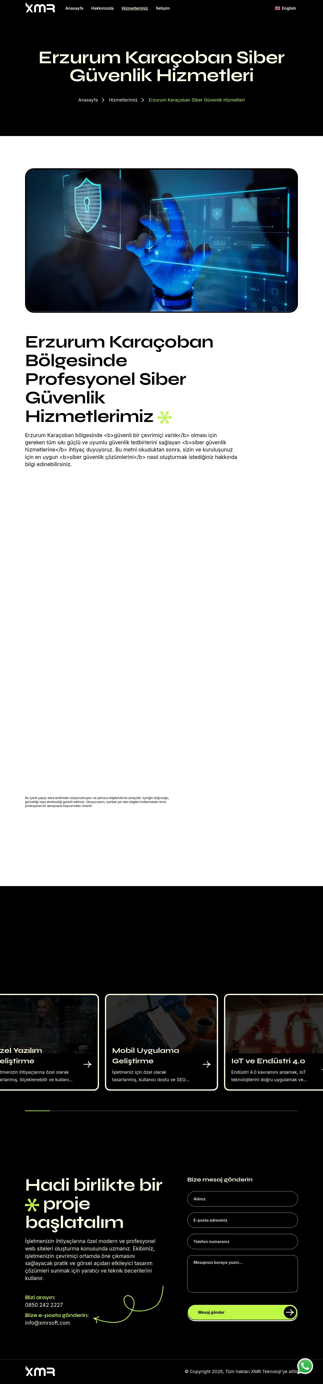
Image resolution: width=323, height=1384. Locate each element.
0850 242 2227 (44, 1305)
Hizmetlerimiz (135, 8)
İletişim (163, 8)
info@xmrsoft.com (47, 1323)
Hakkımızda (102, 8)
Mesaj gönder (247, 1312)
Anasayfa (74, 8)
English (285, 8)
